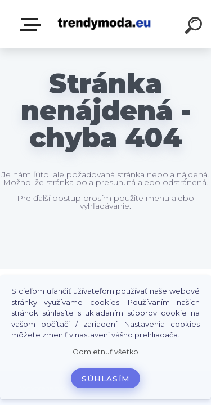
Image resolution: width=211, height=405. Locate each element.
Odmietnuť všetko (105, 352)
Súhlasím (106, 378)
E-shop (32, 25)
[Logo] (104, 24)
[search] (195, 27)
